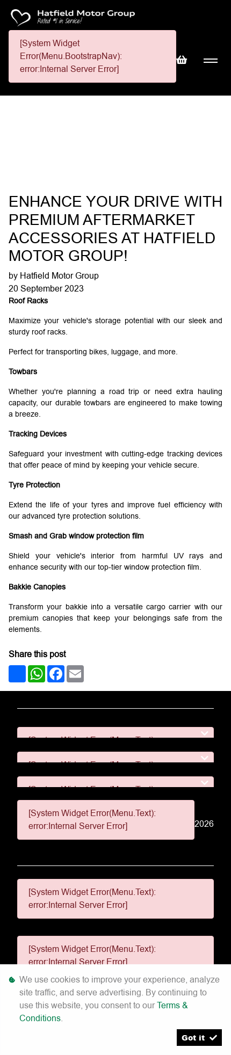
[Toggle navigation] (210, 61)
